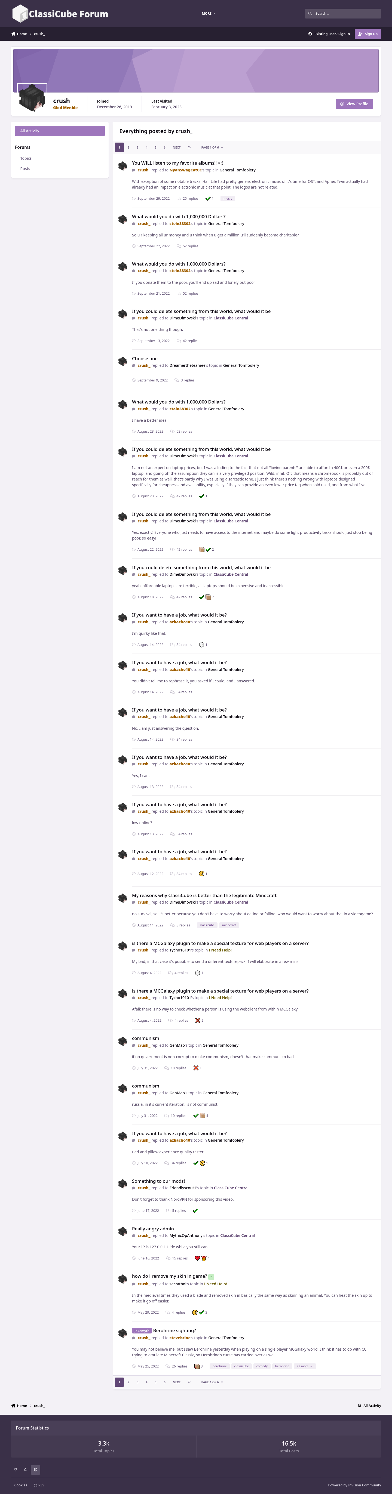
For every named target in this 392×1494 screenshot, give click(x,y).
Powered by (354, 1485)
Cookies (20, 1485)
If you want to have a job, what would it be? (179, 615)
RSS (39, 1485)
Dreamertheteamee (188, 365)
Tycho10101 (180, 950)
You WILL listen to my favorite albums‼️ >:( (177, 163)
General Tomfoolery (238, 169)
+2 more (304, 1366)
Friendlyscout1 (183, 1187)
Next (177, 147)
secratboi (178, 1283)
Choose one (145, 358)
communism (145, 1038)
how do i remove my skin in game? (169, 1276)
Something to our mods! (158, 1181)
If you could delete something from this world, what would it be (201, 311)
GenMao (177, 1045)
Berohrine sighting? (174, 1330)
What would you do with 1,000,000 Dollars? (178, 216)
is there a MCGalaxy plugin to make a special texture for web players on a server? (220, 943)
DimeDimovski (183, 318)
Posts (25, 168)
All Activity (29, 130)
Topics (26, 158)
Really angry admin (153, 1228)
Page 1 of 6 (212, 147)
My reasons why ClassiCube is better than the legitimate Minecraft (204, 895)
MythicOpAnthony (186, 1235)
